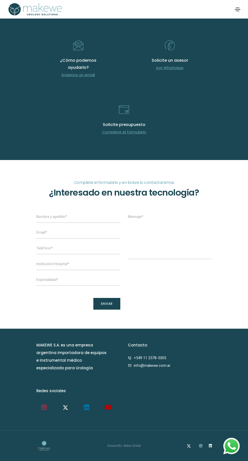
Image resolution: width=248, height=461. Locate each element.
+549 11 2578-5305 (150, 358)
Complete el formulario (124, 132)
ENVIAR (107, 303)
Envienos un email (78, 74)
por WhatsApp (170, 67)
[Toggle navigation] (237, 9)
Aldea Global (132, 446)
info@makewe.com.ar (152, 365)
